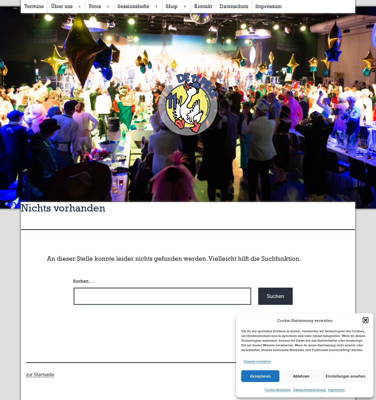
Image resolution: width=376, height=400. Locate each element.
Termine (34, 6)
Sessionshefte (133, 6)
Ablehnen (301, 376)
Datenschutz (234, 6)
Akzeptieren (260, 376)
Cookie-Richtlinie (278, 390)
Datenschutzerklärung (309, 390)
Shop (172, 6)
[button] (365, 320)
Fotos (95, 6)
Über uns (62, 6)
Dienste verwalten (257, 361)
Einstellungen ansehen (345, 376)
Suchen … (84, 281)
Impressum (336, 390)
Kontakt (203, 6)
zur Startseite (40, 374)
